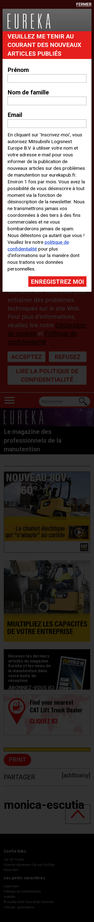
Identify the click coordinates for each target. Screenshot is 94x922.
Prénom (18, 69)
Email (15, 114)
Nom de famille (28, 92)
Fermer (83, 4)
